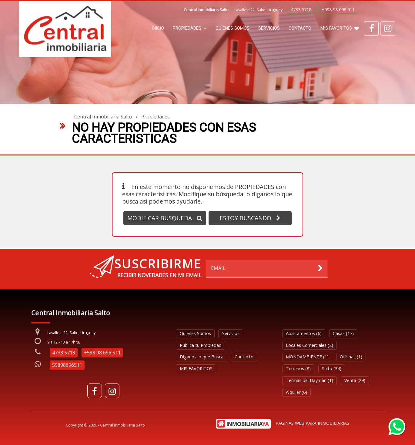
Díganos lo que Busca (201, 357)
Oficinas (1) (351, 357)
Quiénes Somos (232, 28)
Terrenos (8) (298, 368)
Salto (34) (331, 368)
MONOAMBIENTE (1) (307, 357)
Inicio (158, 28)
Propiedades (189, 28)
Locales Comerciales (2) (309, 345)
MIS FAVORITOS (339, 28)
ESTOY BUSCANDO (250, 218)
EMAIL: (92, 268)
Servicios (269, 28)
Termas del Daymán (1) (309, 380)
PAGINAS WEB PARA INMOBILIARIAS (312, 423)
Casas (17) (343, 333)
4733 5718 (301, 9)
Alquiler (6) (296, 392)
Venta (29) (354, 380)
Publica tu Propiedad (201, 345)
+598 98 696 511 (338, 9)
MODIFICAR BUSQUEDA (164, 218)
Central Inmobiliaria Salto (103, 117)
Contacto (300, 28)
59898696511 (67, 365)
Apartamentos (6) (304, 333)
